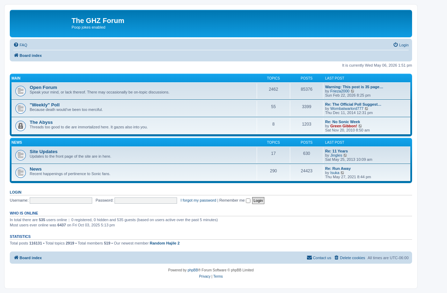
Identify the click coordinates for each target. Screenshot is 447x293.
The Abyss (41, 122)
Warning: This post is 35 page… (354, 87)
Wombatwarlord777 (347, 108)
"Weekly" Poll (45, 104)
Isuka (334, 173)
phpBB (193, 270)
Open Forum (43, 87)
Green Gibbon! (343, 126)
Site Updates (44, 151)
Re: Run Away (338, 168)
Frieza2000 (340, 91)
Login (15, 192)
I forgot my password (198, 200)
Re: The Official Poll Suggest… (353, 104)
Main (16, 78)
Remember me (234, 200)
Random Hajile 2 (165, 243)
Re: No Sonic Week (342, 122)
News (17, 142)
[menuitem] (20, 45)
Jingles (336, 155)
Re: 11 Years (336, 151)
